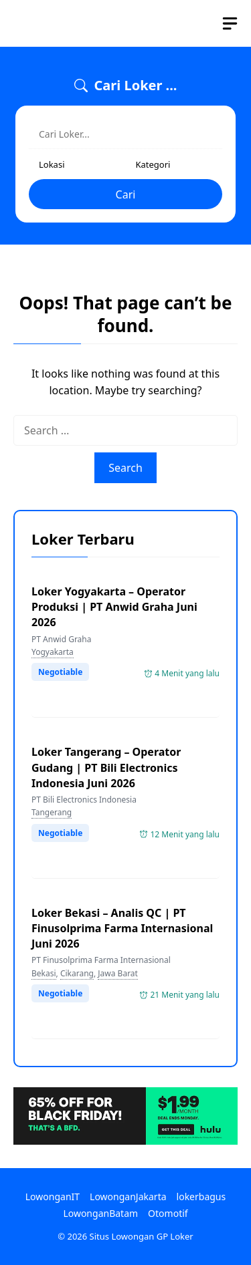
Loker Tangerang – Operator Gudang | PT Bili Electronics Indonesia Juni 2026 (106, 767)
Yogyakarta (52, 652)
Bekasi (43, 973)
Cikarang (77, 973)
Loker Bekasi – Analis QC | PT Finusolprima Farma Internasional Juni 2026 (122, 928)
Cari (126, 194)
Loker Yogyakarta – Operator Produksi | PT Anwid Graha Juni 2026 (114, 606)
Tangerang (51, 812)
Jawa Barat (118, 973)
